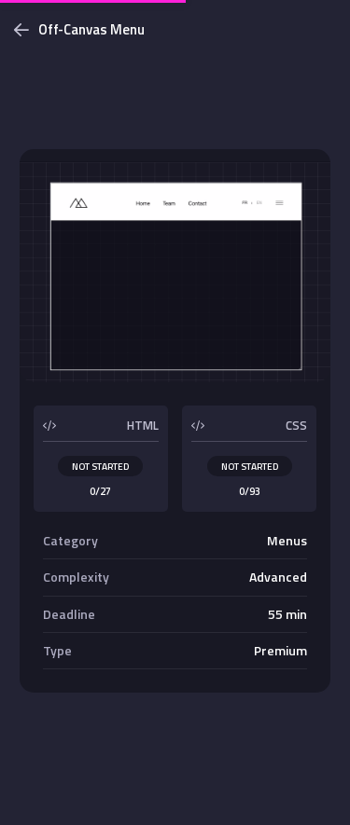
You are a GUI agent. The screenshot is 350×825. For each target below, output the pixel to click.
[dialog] (175, 412)
